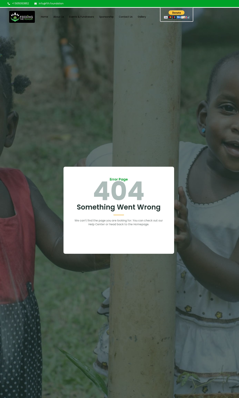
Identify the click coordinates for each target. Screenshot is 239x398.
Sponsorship (106, 16)
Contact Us (126, 16)
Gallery (142, 16)
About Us (58, 16)
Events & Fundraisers (81, 16)
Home (44, 16)
